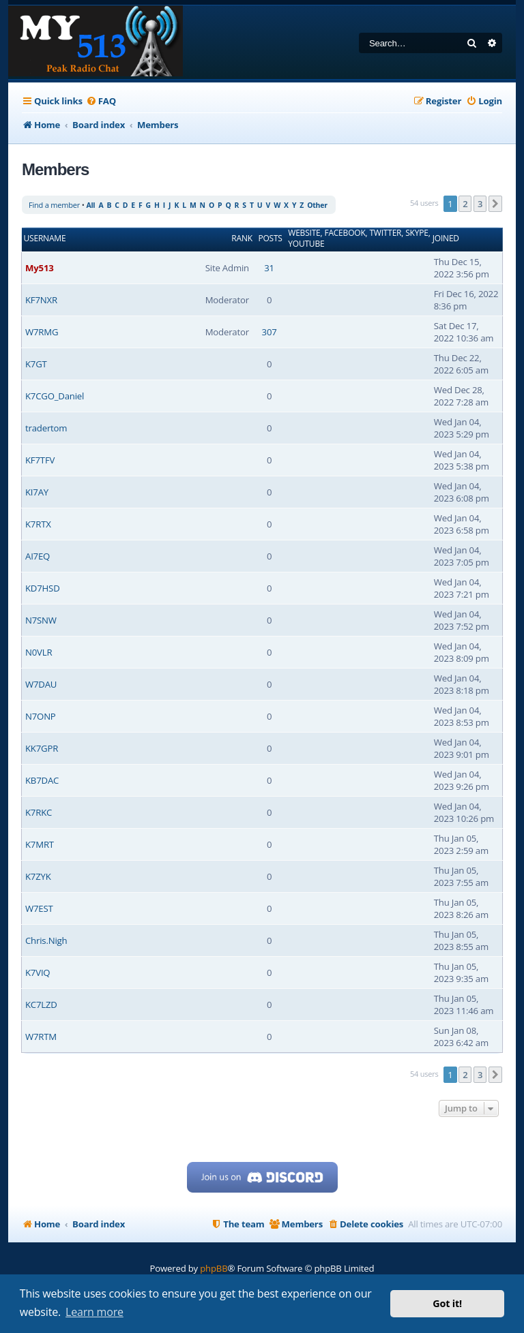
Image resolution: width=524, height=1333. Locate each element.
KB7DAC (42, 780)
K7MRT (39, 844)
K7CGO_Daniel (54, 396)
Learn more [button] (94, 1311)
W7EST (39, 908)
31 (269, 268)
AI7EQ (37, 556)
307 (269, 332)
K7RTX (38, 524)
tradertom (46, 428)
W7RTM (41, 1036)
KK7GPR (41, 748)
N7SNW (41, 620)
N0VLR (38, 652)
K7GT (36, 364)
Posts (270, 238)
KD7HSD (42, 588)
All (90, 205)
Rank (241, 238)
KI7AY (36, 492)
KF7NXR (41, 300)
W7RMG (41, 332)
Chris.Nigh (46, 940)
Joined (446, 238)
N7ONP (40, 716)
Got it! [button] (447, 1303)
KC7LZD (41, 1004)
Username (45, 238)
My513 (39, 268)
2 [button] (465, 204)
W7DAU (41, 684)
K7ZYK (38, 876)
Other (317, 205)
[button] (495, 204)
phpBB (213, 1268)
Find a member (54, 205)
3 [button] (480, 204)
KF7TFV (40, 460)
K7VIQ (37, 972)
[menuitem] (101, 101)
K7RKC (38, 812)
